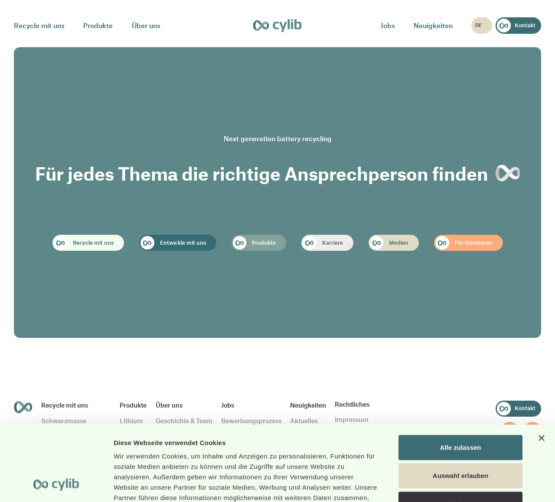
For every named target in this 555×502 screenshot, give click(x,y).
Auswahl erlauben (460, 407)
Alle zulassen (460, 378)
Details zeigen (461, 485)
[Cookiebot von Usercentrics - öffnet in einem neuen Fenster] (56, 485)
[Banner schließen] (542, 369)
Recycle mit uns (39, 25)
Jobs (387, 25)
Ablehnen (460, 435)
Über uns (146, 25)
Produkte (98, 25)
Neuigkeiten (433, 25)
